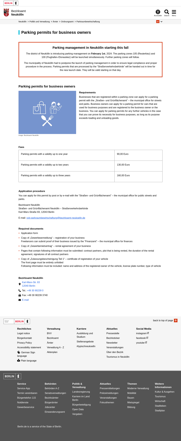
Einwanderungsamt (55, 412)
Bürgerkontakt (24, 338)
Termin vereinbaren (27, 393)
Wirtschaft (160, 401)
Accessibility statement (29, 347)
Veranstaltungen (114, 347)
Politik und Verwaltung (39, 21)
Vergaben (77, 414)
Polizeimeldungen (109, 393)
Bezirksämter (51, 398)
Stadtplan (160, 410)
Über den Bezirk (114, 352)
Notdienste (23, 402)
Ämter (55, 21)
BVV (49, 333)
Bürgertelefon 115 (26, 398)
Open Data (78, 409)
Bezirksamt (52, 338)
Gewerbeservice (25, 407)
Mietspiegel (133, 402)
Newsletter (112, 342)
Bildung (131, 407)
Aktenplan (52, 352)
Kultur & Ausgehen (164, 392)
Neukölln (22, 21)
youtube (140, 342)
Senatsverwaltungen (55, 393)
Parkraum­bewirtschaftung (88, 21)
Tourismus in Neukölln (117, 357)
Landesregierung (81, 392)
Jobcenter (50, 407)
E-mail (25, 300)
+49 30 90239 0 (35, 290)
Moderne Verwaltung (138, 388)
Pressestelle (112, 333)
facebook (141, 338)
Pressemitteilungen (110, 388)
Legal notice (23, 333)
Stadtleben (160, 406)
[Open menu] (173, 13)
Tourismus (160, 396)
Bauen (130, 398)
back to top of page (163, 320)
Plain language (26, 360)
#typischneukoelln (86, 346)
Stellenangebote (85, 341)
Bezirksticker (113, 338)
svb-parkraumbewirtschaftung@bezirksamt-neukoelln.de (55, 218)
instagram (141, 333)
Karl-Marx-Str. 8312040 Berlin (31, 284)
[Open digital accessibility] (158, 13)
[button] (159, 21)
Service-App (23, 388)
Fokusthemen (107, 402)
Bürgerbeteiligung (81, 404)
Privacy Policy (24, 342)
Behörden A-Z (52, 388)
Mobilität (131, 393)
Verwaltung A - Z (55, 347)
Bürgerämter (51, 402)
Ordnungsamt (67, 21)
